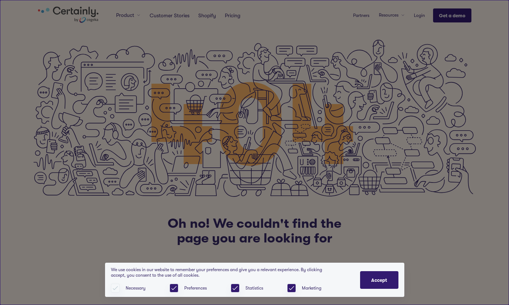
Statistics (254, 288)
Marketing (311, 288)
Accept (379, 280)
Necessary (136, 288)
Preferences (195, 288)
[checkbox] (174, 288)
